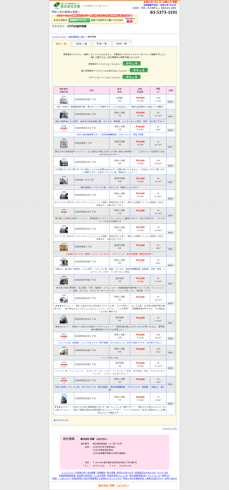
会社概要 (91, 472)
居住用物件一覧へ (77, 36)
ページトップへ (170, 428)
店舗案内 (101, 472)
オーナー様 (162, 472)
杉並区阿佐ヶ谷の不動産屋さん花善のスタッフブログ (97, 478)
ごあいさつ (65, 478)
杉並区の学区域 (84, 475)
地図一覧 (121, 43)
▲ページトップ (61, 420)
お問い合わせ (171, 478)
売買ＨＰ (166, 475)
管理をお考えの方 (125, 472)
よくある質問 (99, 475)
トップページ (67, 472)
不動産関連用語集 (67, 475)
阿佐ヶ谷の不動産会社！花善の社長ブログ (143, 478)
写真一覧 (101, 43)
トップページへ (59, 36)
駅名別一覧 (61, 43)
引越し (55, 478)
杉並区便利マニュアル (117, 475)
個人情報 (111, 472)
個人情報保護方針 (138, 475)
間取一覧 (81, 43)
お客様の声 (80, 472)
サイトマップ (154, 475)
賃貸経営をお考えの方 (145, 472)
